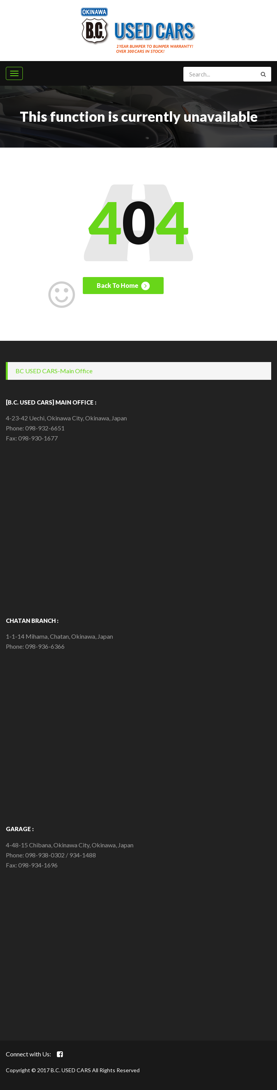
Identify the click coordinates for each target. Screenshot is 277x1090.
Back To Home (123, 286)
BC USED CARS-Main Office (53, 370)
